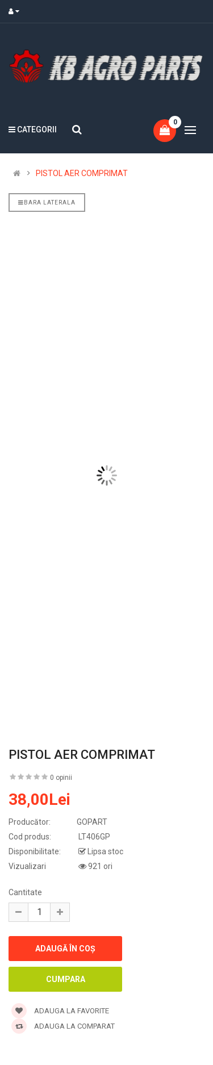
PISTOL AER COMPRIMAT (82, 173)
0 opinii (61, 778)
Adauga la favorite (60, 1010)
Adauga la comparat (63, 1026)
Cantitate (25, 892)
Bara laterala (47, 202)
